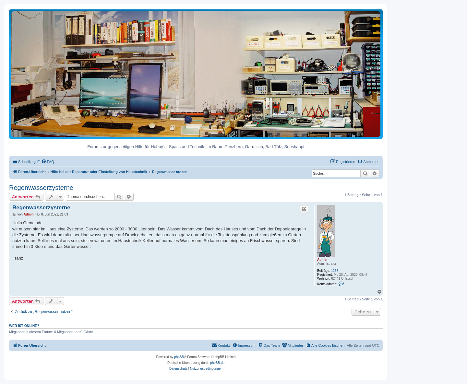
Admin (322, 260)
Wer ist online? (24, 326)
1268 (334, 271)
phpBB (179, 357)
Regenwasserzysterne (41, 187)
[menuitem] (47, 162)
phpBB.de (217, 363)
